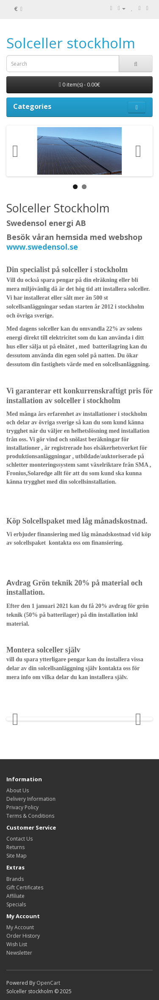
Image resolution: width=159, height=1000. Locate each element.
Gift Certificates (24, 887)
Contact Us (19, 838)
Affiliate (15, 896)
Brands (15, 879)
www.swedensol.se (42, 247)
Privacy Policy (22, 807)
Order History (23, 935)
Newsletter (19, 952)
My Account (20, 927)
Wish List (16, 944)
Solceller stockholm (70, 43)
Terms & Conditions (30, 815)
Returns (15, 847)
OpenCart (48, 982)
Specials (16, 904)
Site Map (16, 855)
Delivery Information (31, 798)
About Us (17, 790)
